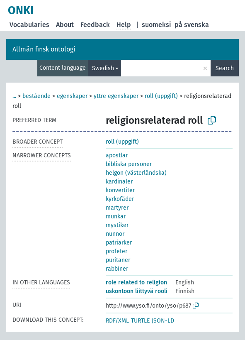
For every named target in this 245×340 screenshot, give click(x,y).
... (14, 96)
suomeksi (156, 25)
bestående (36, 96)
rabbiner (117, 268)
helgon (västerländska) (136, 172)
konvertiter (120, 190)
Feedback (95, 25)
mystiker (117, 225)
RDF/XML (117, 320)
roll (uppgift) (161, 96)
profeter (116, 251)
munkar (116, 216)
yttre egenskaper (116, 96)
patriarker (119, 242)
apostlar (117, 155)
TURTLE (140, 320)
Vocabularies (29, 25)
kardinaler (119, 181)
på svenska (192, 25)
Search (225, 68)
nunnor (115, 233)
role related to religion (136, 282)
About (65, 25)
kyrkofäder (120, 199)
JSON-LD (163, 320)
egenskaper (72, 96)
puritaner (118, 260)
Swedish (103, 68)
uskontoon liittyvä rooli (136, 291)
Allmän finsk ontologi (43, 49)
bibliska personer (129, 164)
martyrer (117, 207)
